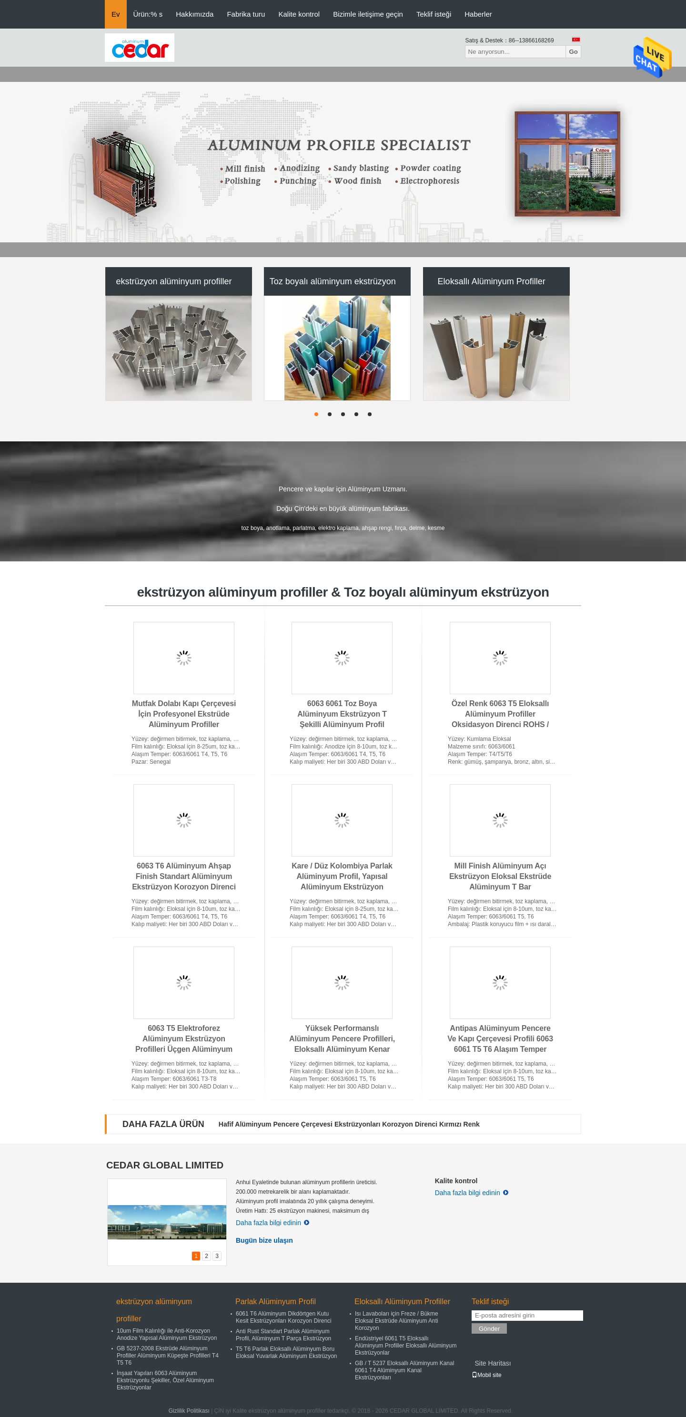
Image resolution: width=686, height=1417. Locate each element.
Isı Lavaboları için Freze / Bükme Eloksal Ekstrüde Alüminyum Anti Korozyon (396, 1320)
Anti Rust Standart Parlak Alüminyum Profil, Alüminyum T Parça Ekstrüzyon (283, 1335)
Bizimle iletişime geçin (368, 14)
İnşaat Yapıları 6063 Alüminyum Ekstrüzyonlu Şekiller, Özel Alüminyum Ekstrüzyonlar (165, 1380)
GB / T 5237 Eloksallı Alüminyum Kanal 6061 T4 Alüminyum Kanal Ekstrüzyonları (404, 1370)
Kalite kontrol (299, 14)
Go (573, 51)
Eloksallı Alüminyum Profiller (491, 281)
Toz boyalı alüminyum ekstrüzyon (333, 281)
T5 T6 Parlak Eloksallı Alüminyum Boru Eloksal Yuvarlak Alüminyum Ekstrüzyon (286, 1352)
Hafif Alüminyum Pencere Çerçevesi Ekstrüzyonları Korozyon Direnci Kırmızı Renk (349, 1124)
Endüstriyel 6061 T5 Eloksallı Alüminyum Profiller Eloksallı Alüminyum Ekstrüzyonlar (405, 1345)
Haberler (478, 14)
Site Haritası (492, 1363)
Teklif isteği (433, 14)
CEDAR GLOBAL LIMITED (164, 1165)
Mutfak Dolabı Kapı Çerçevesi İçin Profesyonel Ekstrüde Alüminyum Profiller (184, 713)
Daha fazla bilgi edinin (272, 1223)
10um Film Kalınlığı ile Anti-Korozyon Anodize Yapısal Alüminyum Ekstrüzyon (167, 1334)
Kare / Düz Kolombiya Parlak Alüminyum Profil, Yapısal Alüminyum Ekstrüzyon (342, 876)
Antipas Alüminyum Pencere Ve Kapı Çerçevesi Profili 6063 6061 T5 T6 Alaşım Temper (500, 1038)
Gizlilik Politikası (189, 1410)
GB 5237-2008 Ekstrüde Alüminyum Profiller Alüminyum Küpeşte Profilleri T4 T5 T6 (168, 1355)
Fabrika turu (246, 14)
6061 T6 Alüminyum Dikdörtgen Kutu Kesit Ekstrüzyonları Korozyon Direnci (284, 1317)
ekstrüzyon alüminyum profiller (174, 281)
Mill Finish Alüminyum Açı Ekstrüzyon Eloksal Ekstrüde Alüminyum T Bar (500, 876)
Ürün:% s (148, 14)
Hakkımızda (194, 14)
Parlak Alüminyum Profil (275, 1301)
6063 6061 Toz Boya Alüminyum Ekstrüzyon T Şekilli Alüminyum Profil (342, 713)
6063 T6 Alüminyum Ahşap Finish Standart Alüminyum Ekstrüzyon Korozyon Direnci (184, 876)
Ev (115, 14)
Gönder (489, 1328)
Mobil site (487, 1375)
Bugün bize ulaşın (264, 1240)
